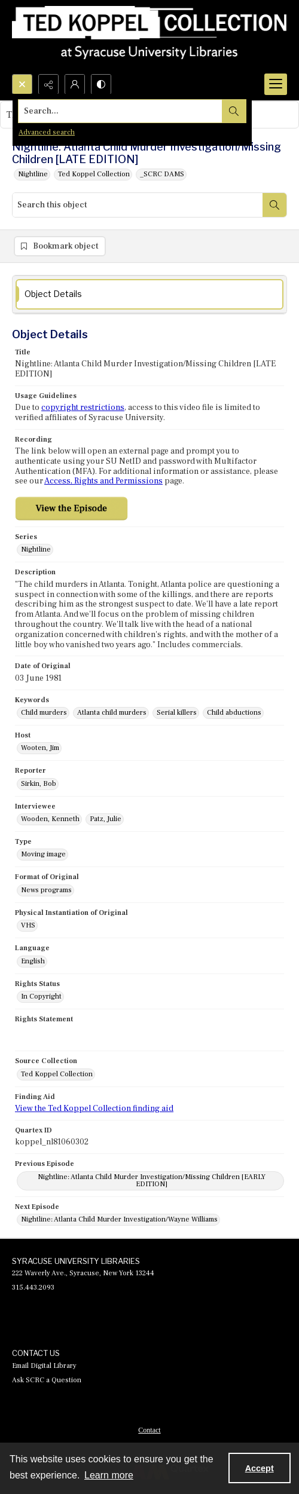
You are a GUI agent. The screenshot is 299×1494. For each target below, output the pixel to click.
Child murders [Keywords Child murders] (44, 712)
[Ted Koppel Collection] (149, 37)
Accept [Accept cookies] (259, 1468)
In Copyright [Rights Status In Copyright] (41, 996)
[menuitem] (149, 1429)
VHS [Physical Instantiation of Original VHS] (28, 925)
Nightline (33, 174)
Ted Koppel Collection (94, 174)
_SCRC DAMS (162, 174)
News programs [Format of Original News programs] (46, 890)
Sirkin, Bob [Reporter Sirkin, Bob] (38, 783)
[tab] (149, 294)
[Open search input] (22, 84)
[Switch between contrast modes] (101, 84)
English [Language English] (33, 961)
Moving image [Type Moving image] (43, 854)
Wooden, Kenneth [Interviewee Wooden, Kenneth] (50, 819)
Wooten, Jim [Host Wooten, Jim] (40, 747)
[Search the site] (120, 111)
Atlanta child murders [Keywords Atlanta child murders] (112, 712)
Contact (149, 1430)
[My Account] (74, 84)
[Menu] (275, 84)
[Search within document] (274, 205)
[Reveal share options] (48, 84)
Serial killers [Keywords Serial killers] (177, 712)
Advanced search (47, 132)
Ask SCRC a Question (46, 1380)
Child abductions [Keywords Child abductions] (234, 712)
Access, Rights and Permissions (103, 481)
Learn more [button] (108, 1475)
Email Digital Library (44, 1365)
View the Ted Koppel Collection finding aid (94, 1108)
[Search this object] (138, 205)
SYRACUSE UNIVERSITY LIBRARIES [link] (76, 1261)
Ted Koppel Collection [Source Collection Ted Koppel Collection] (57, 1074)
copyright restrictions (82, 407)
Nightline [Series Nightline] (36, 549)
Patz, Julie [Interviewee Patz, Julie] (105, 819)
